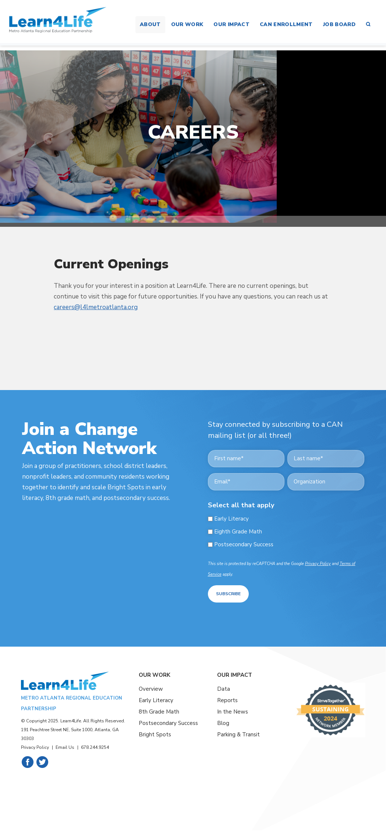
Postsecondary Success (243, 544)
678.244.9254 (95, 746)
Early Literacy (231, 518)
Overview (151, 688)
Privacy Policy (318, 563)
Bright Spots (155, 733)
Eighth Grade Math (238, 531)
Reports (227, 699)
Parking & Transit (238, 733)
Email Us (65, 746)
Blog (223, 722)
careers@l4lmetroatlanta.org (96, 307)
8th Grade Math (159, 710)
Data (223, 688)
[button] (368, 24)
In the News (232, 710)
